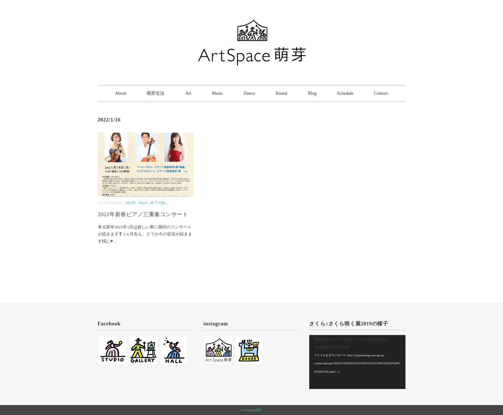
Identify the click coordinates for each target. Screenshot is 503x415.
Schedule (345, 93)
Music (217, 93)
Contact (381, 93)
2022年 (130, 203)
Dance (249, 93)
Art (188, 93)
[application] (357, 362)
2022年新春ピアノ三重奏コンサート (143, 214)
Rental (281, 93)
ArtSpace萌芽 (253, 410)
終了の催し (159, 203)
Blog (312, 93)
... (114, 241)
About (120, 93)
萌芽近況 (156, 93)
